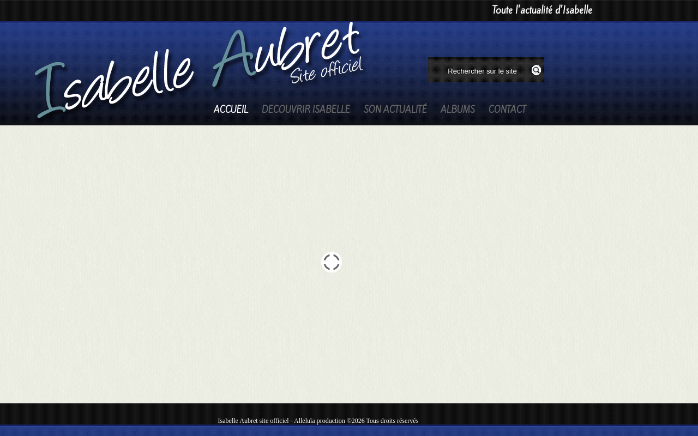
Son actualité (395, 110)
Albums (458, 110)
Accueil (231, 110)
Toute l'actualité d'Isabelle (542, 10)
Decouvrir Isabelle (306, 110)
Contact (507, 110)
